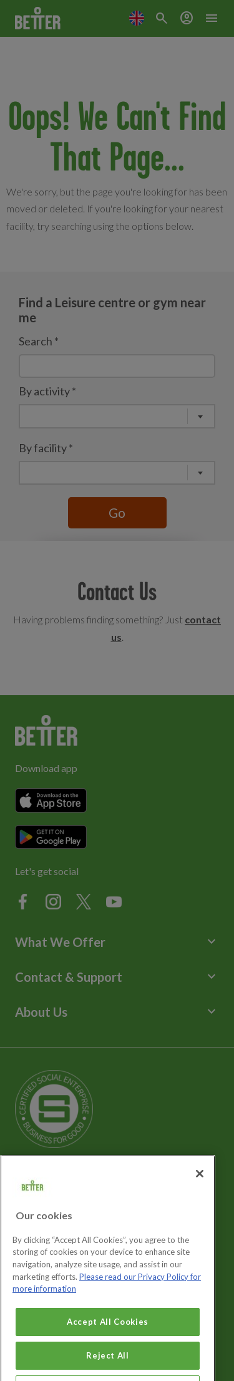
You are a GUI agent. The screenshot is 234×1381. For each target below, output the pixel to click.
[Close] (199, 1186)
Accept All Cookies (108, 1334)
